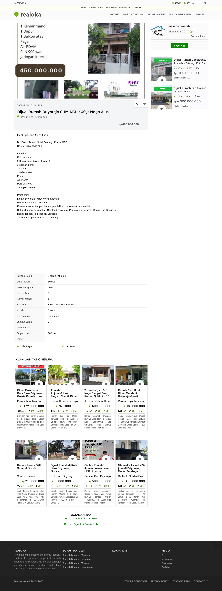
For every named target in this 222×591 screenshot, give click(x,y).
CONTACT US (201, 581)
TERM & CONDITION (136, 581)
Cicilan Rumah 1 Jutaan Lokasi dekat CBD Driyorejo (97, 468)
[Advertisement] (81, 244)
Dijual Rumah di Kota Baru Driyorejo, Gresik (64, 468)
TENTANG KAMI (181, 581)
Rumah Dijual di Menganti (77, 555)
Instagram (166, 559)
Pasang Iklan (133, 14)
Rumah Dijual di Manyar (76, 563)
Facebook (166, 563)
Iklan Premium (180, 14)
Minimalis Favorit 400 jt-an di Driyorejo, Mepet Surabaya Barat (131, 470)
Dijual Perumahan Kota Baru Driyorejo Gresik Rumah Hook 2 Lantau (29, 395)
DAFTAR (191, 3)
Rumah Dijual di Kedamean (78, 567)
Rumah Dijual (96, 7)
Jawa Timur (111, 7)
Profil (201, 14)
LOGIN (178, 3)
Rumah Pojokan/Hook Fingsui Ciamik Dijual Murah (64, 395)
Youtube (165, 567)
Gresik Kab (124, 7)
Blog (163, 555)
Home (83, 7)
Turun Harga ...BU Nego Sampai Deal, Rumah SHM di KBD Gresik (97, 395)
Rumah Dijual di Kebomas (77, 559)
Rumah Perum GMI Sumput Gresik (29, 467)
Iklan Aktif (156, 14)
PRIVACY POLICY (160, 581)
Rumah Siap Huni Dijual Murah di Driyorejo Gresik (129, 393)
